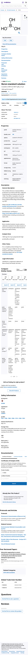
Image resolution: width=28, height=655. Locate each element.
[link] (4, 651)
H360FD (3, 413)
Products (2, 10)
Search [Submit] (14, 483)
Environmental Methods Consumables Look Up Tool (13, 528)
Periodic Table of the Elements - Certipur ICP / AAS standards (13, 540)
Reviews (3, 78)
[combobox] (14, 5)
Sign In (3, 99)
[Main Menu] (2, 2)
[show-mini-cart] (26, 2)
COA (5, 40)
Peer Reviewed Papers (4, 70)
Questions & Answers (4, 74)
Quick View (7, 285)
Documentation (5, 60)
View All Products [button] (14, 390)
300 (13, 134)
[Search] (25, 6)
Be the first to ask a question (10, 599)
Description (4, 51)
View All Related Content (8, 544)
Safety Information (6, 58)
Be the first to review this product (12, 611)
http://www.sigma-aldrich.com (11, 213)
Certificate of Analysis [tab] (6, 456)
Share (24, 81)
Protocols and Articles (4, 64)
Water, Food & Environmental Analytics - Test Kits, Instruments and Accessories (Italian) (13, 535)
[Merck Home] (7, 2)
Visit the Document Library (9, 502)
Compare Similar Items (6, 54)
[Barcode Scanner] (23, 2)
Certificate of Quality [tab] (18, 456)
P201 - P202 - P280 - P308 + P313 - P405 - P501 (13, 418)
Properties (4, 49)
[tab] (4, 10)
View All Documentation (9, 44)
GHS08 (3, 403)
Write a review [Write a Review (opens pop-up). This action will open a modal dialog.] (4, 93)
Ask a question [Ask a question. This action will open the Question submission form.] (12, 93)
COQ (11, 40)
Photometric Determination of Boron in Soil (13, 516)
